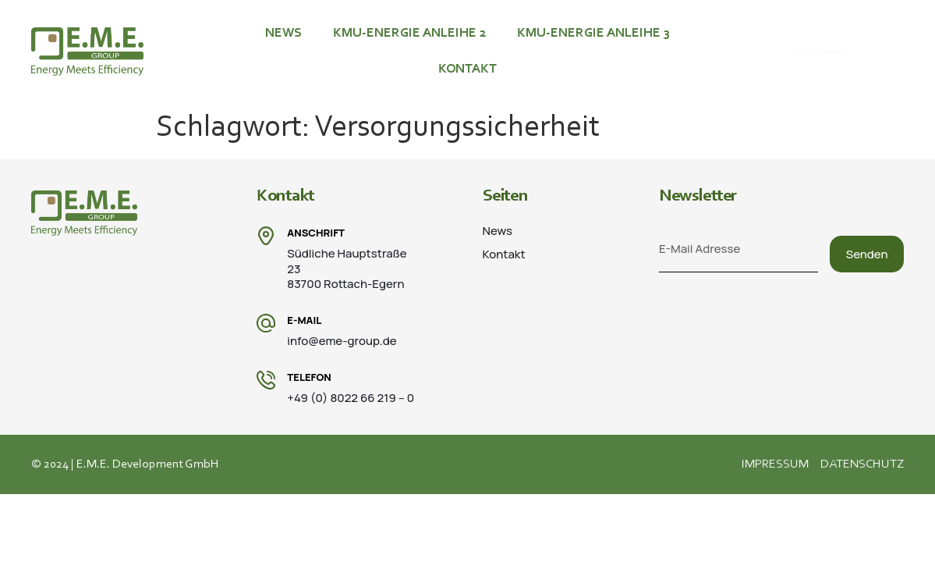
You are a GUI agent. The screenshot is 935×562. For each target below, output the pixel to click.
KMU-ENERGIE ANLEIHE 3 (593, 33)
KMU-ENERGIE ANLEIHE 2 (409, 33)
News (283, 33)
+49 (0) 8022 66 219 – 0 (831, 52)
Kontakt (467, 69)
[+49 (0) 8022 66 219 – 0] (755, 51)
